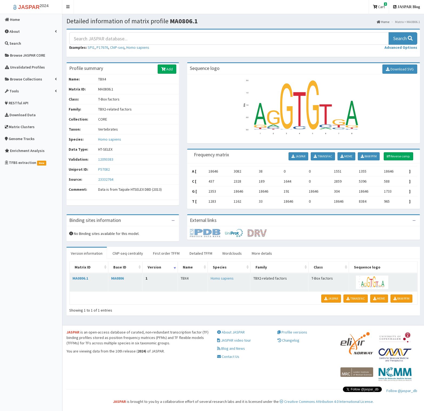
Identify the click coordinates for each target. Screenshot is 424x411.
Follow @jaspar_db (401, 390)
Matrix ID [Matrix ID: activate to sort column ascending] (83, 267)
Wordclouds (232, 253)
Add (167, 69)
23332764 (105, 179)
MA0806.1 (80, 278)
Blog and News (231, 348)
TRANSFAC (323, 156)
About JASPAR (231, 332)
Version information (86, 253)
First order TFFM (166, 253)
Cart (380, 5)
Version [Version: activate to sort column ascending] (154, 267)
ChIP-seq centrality (127, 253)
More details (262, 253)
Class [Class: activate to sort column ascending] (318, 267)
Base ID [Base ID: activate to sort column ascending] (119, 267)
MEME (346, 156)
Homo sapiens (137, 47)
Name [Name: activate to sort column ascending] (188, 267)
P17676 (102, 47)
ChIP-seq (117, 47)
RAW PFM (369, 156)
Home (383, 22)
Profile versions (292, 332)
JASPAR (298, 156)
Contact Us (228, 356)
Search (403, 38)
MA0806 (117, 278)
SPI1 (91, 47)
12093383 (105, 159)
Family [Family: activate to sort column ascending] (261, 267)
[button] (68, 7)
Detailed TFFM (201, 253)
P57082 (104, 169)
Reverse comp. (398, 156)
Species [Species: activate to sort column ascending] (220, 267)
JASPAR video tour (234, 340)
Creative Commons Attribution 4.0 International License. (327, 401)
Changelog (288, 340)
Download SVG (400, 69)
